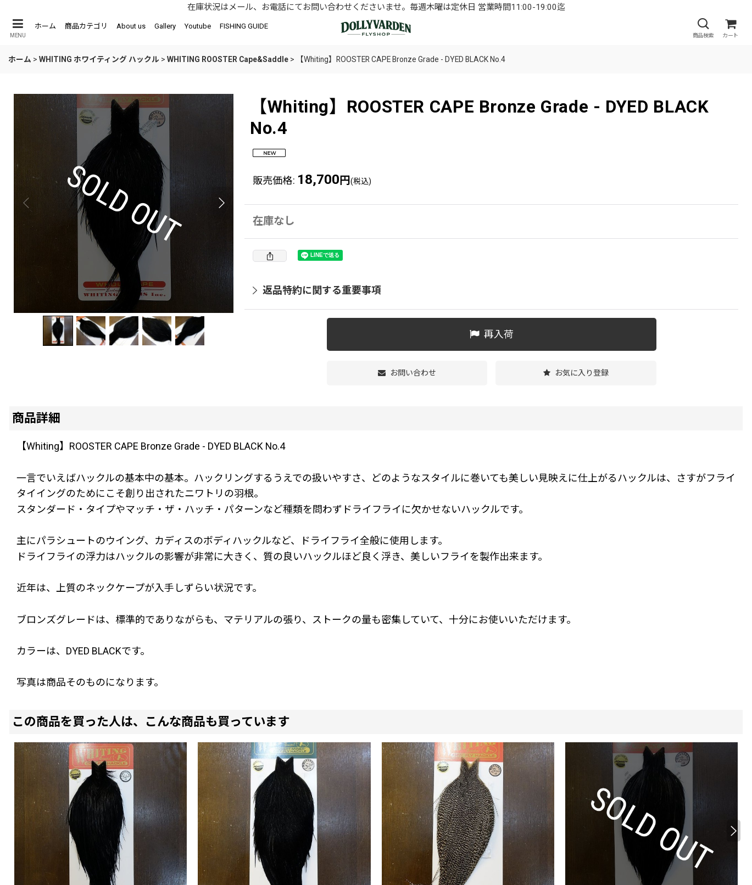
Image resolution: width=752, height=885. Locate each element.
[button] (17, 28)
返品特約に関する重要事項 (317, 290)
